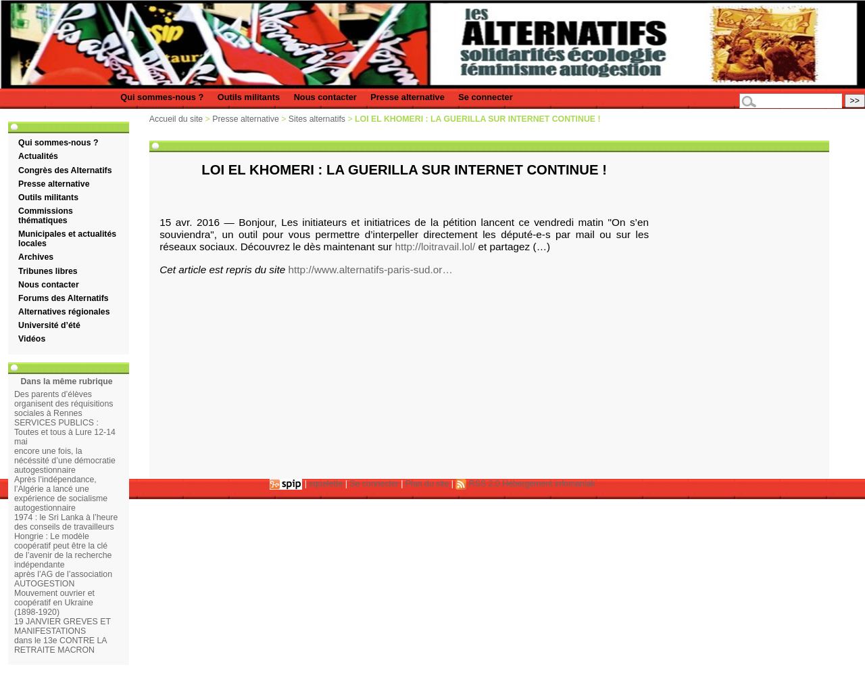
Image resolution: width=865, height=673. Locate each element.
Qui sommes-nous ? (161, 97)
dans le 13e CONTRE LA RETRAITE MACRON (60, 645)
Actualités (38, 156)
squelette (326, 483)
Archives (35, 257)
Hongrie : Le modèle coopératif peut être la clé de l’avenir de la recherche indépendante (63, 551)
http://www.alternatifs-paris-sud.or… (371, 269)
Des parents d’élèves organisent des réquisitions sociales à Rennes (63, 404)
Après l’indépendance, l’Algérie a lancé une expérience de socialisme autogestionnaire (60, 494)
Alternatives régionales (64, 312)
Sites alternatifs (317, 119)
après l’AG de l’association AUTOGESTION (63, 579)
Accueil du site (176, 119)
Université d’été (49, 325)
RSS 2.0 (477, 483)
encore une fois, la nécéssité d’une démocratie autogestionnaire (65, 460)
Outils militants (249, 97)
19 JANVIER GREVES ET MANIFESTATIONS (62, 626)
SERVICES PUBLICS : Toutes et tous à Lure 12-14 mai (65, 432)
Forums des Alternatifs (63, 298)
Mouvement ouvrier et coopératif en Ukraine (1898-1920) (54, 602)
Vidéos (31, 339)
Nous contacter (325, 97)
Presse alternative (407, 97)
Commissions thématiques (45, 215)
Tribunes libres (48, 271)
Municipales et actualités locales (67, 238)
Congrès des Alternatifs (65, 170)
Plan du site (427, 483)
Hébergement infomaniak (548, 483)
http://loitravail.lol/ (435, 246)
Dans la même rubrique (66, 381)
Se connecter (485, 97)
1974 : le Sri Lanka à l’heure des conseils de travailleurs (66, 522)
